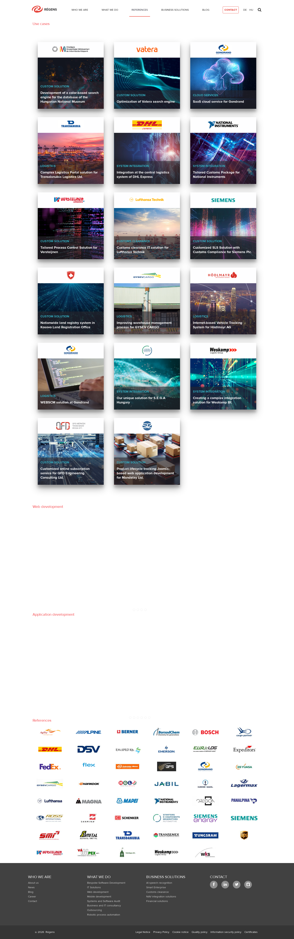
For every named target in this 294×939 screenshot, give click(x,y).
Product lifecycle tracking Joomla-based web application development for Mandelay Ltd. (145, 473)
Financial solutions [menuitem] (157, 901)
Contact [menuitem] (32, 901)
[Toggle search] (259, 9)
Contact (218, 876)
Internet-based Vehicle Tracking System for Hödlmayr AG (217, 325)
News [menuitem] (31, 887)
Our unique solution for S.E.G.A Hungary (141, 400)
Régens (50, 932)
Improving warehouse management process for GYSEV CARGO (144, 325)
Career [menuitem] (32, 896)
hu (251, 10)
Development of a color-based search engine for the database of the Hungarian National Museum (69, 97)
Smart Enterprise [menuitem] (156, 887)
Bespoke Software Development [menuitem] (106, 883)
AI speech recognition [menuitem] (159, 883)
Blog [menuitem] (30, 892)
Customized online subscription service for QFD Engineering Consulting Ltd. (65, 473)
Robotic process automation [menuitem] (103, 914)
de (245, 10)
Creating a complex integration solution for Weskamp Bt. (217, 400)
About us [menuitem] (33, 883)
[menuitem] (79, 10)
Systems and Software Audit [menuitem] (103, 901)
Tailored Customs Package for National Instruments (216, 174)
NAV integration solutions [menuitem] (161, 896)
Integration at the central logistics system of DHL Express (143, 174)
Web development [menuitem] (97, 892)
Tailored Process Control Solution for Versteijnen (68, 249)
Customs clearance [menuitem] (157, 892)
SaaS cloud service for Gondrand (218, 101)
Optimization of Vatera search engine (146, 101)
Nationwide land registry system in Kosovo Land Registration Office (67, 325)
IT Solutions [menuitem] (94, 887)
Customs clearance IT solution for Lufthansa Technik (143, 249)
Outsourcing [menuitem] (94, 910)
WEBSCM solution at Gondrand (64, 402)
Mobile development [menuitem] (99, 896)
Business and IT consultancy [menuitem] (104, 905)
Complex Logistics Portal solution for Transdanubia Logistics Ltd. (69, 174)
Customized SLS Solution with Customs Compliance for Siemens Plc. (222, 249)
